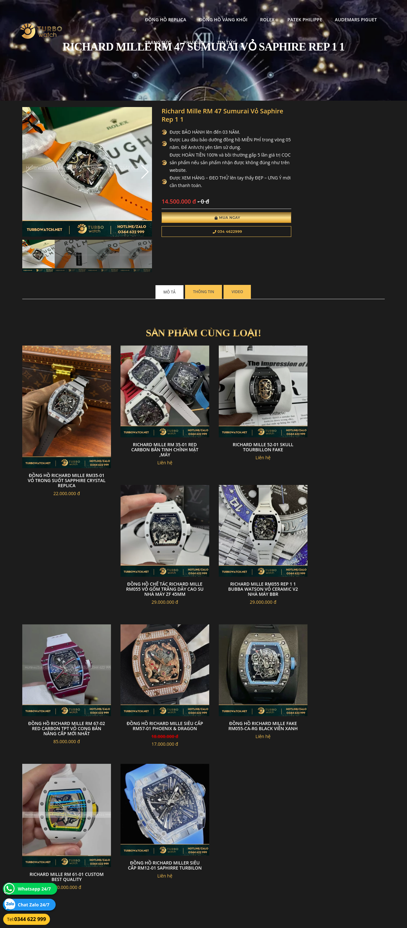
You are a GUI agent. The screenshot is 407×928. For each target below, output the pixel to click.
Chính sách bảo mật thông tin (172, 848)
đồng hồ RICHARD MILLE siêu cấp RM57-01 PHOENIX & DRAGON (343, 564)
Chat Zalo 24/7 (33, 905)
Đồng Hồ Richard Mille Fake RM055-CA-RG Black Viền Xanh (64, 699)
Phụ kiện (95, 34)
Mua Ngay (212, 218)
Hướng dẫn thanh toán (166, 855)
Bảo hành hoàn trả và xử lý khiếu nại (251, 848)
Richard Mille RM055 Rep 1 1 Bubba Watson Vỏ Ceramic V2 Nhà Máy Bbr (157, 567)
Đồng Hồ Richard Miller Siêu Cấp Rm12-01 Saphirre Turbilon (250, 699)
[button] (134, 168)
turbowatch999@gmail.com (58, 870)
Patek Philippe (244, 11)
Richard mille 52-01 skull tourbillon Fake (250, 430)
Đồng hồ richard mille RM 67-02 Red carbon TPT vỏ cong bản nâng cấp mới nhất (250, 567)
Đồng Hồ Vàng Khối (162, 11)
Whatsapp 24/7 (34, 889)
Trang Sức (342, 11)
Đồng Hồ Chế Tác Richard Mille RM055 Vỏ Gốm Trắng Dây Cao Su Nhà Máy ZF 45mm (343, 433)
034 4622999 (212, 232)
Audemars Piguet (295, 11)
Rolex (207, 11)
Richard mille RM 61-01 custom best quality (157, 710)
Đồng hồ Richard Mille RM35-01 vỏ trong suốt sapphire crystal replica (64, 462)
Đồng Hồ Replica (105, 11)
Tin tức (127, 34)
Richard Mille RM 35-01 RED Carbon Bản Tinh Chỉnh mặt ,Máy (156, 433)
